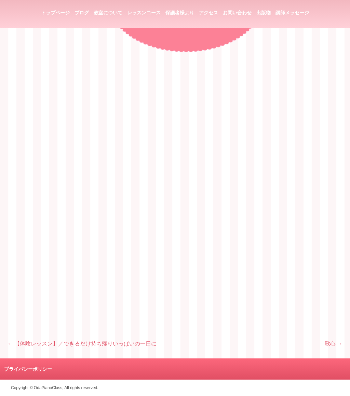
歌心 (333, 343)
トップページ (55, 12)
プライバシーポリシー (28, 369)
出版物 (263, 12)
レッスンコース (144, 12)
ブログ (82, 12)
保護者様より (179, 12)
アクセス (208, 12)
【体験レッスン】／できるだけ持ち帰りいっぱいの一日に (82, 343)
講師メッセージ (292, 12)
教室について (108, 12)
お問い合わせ (237, 12)
